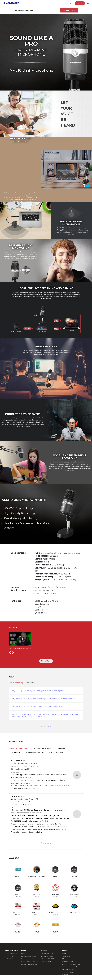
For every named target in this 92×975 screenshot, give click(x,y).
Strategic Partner (68, 969)
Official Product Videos (29, 962)
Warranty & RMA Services (50, 959)
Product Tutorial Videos (29, 964)
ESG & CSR (9, 959)
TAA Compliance (68, 972)
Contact (80, 3)
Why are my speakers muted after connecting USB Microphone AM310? (38, 706)
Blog (64, 954)
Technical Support (47, 956)
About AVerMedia (11, 954)
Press (23, 954)
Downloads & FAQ (47, 954)
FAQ (59, 824)
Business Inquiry (68, 962)
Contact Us (9, 956)
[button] (10, 652)
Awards (24, 967)
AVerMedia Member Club (71, 964)
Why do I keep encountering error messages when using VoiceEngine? (37, 691)
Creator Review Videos (29, 959)
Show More (46, 661)
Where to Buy (69, 10)
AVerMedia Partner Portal (71, 967)
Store (64, 959)
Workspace (66, 956)
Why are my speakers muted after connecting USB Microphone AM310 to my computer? (44, 699)
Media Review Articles (29, 956)
